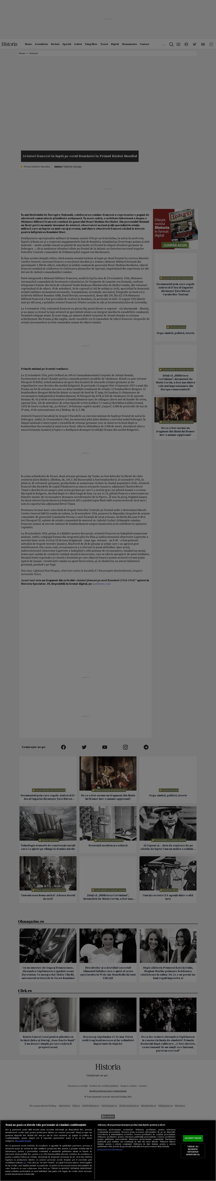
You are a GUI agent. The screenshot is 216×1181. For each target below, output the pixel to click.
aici (24, 1162)
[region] (108, 1150)
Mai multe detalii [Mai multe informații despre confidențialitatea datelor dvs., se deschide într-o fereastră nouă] (23, 1141)
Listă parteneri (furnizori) (110, 1149)
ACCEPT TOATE (193, 1138)
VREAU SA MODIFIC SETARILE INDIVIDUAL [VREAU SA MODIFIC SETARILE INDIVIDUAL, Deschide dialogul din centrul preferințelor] (193, 1150)
